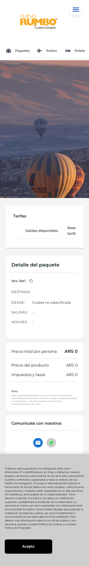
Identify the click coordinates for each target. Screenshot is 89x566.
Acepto (28, 546)
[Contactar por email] (38, 442)
